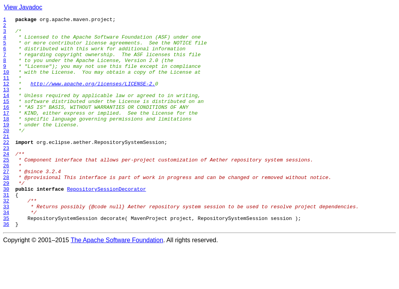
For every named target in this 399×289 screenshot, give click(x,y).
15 (6, 118)
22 (6, 167)
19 (6, 146)
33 (6, 244)
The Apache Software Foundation (117, 282)
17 (6, 132)
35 (6, 258)
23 (6, 174)
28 (6, 209)
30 (6, 223)
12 (6, 97)
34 (6, 251)
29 (6, 216)
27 (6, 202)
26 (6, 195)
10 (6, 83)
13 (6, 104)
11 (6, 90)
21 (6, 160)
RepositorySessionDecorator (106, 223)
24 (6, 181)
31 (6, 230)
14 (6, 111)
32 (6, 237)
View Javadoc (23, 7)
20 (6, 153)
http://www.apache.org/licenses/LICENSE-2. (92, 97)
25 (6, 188)
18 (6, 139)
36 (6, 265)
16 (6, 125)
